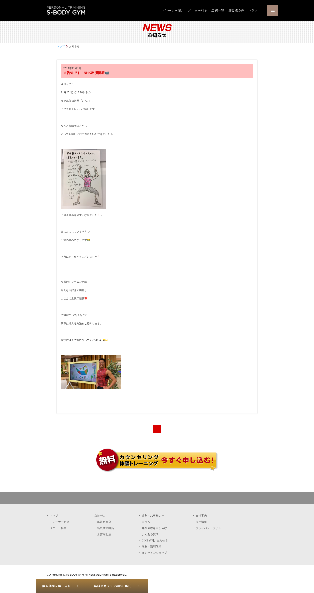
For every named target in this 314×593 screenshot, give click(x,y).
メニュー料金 (197, 10)
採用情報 (201, 521)
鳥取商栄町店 (105, 528)
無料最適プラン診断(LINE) (113, 586)
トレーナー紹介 (173, 10)
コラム (253, 10)
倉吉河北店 (104, 534)
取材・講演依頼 (151, 546)
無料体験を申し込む (56, 586)
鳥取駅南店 (104, 521)
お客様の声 (236, 10)
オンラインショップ (154, 552)
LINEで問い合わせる (155, 540)
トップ (61, 46)
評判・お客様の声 (153, 515)
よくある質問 (150, 534)
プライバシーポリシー (210, 528)
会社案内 (201, 515)
